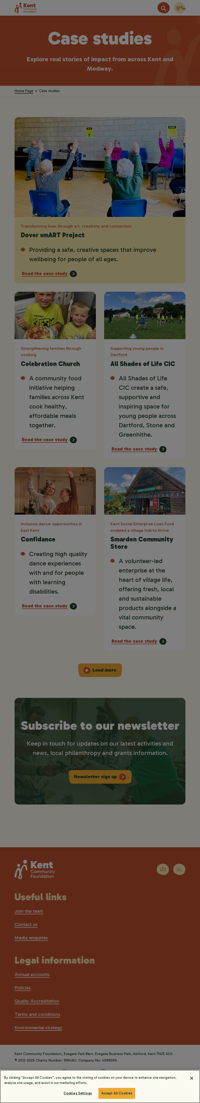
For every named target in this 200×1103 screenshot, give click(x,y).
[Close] (191, 1078)
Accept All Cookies (116, 1093)
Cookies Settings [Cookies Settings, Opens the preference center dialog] (78, 1093)
